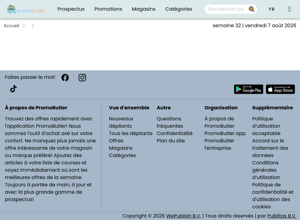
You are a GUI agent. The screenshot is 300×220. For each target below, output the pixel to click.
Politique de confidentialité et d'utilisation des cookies (273, 195)
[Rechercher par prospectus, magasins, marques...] (251, 9)
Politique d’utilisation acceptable (266, 126)
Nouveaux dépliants (121, 122)
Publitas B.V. (281, 215)
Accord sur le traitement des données (270, 148)
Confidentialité (175, 133)
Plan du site (171, 140)
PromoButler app (225, 133)
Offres (116, 140)
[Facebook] (65, 77)
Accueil (11, 26)
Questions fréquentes (170, 122)
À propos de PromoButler (220, 122)
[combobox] (231, 9)
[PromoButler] (26, 9)
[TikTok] (13, 88)
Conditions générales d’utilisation (266, 170)
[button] (272, 9)
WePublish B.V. (183, 215)
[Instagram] (82, 77)
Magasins (120, 148)
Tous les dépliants (131, 133)
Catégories (122, 155)
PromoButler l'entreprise (220, 144)
